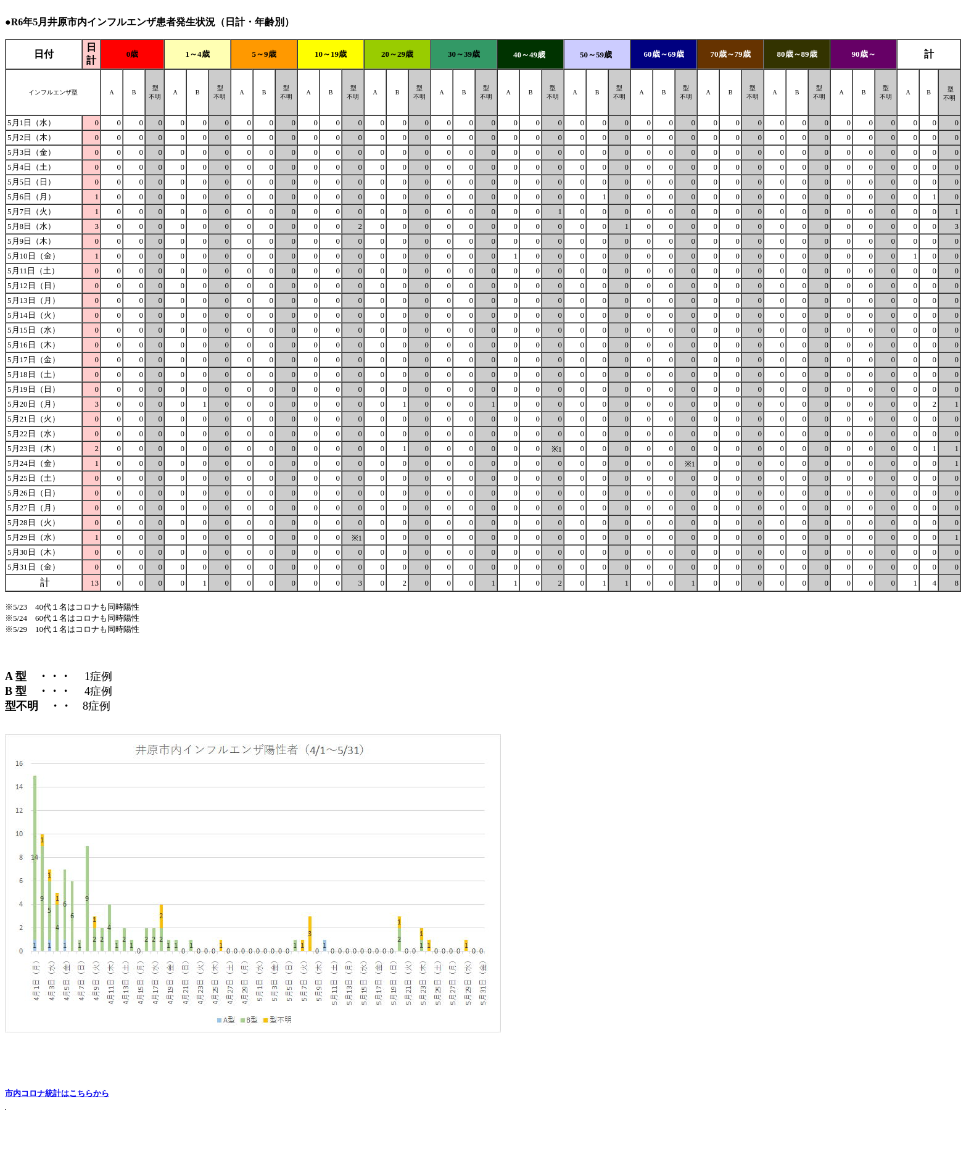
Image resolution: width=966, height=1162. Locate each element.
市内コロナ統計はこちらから (57, 1093)
